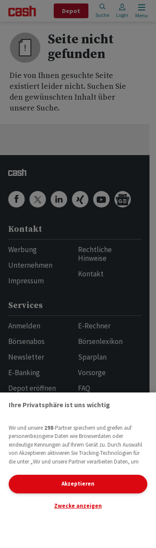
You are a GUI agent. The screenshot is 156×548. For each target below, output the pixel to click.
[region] (78, 470)
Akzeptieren (78, 483)
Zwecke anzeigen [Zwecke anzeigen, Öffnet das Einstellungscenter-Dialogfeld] (78, 505)
